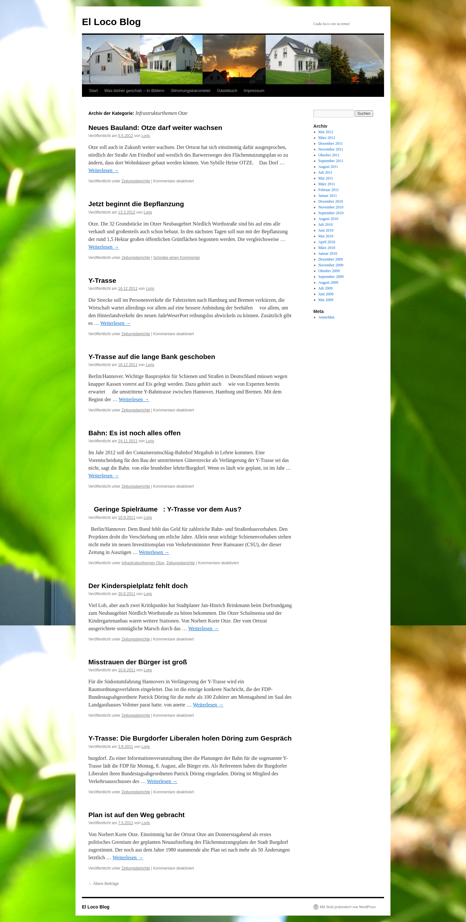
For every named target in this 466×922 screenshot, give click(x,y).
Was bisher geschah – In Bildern (134, 90)
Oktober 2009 (329, 271)
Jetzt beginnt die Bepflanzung (136, 203)
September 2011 (331, 161)
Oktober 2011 (329, 155)
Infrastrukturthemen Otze (142, 563)
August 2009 (328, 282)
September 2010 (331, 213)
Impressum (254, 90)
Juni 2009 (326, 294)
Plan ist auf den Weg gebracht (136, 814)
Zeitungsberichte (135, 181)
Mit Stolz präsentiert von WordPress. (348, 907)
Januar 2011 (327, 195)
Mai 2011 (325, 178)
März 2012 (326, 137)
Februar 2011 (328, 190)
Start (93, 90)
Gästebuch (227, 90)
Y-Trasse (102, 280)
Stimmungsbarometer (191, 90)
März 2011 (326, 184)
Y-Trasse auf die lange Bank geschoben (151, 356)
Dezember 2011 (330, 143)
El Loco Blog (111, 21)
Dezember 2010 (330, 201)
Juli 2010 (325, 224)
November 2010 (331, 207)
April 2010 (326, 242)
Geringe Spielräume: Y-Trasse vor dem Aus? (164, 509)
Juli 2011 (325, 172)
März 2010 (326, 247)
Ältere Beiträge (103, 883)
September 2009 (331, 276)
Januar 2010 (327, 253)
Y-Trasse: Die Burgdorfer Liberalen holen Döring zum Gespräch (189, 738)
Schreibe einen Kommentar (176, 257)
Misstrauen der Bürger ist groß (137, 662)
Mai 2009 (325, 300)
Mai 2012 (325, 132)
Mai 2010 (325, 236)
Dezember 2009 (330, 259)
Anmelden (326, 317)
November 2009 (331, 265)
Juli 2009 (325, 288)
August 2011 (328, 166)
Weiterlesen (103, 170)
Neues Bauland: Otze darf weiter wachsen (155, 127)
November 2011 (330, 149)
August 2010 (328, 219)
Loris (145, 136)
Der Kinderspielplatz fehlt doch (138, 585)
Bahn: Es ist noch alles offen (134, 433)
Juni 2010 (326, 230)
